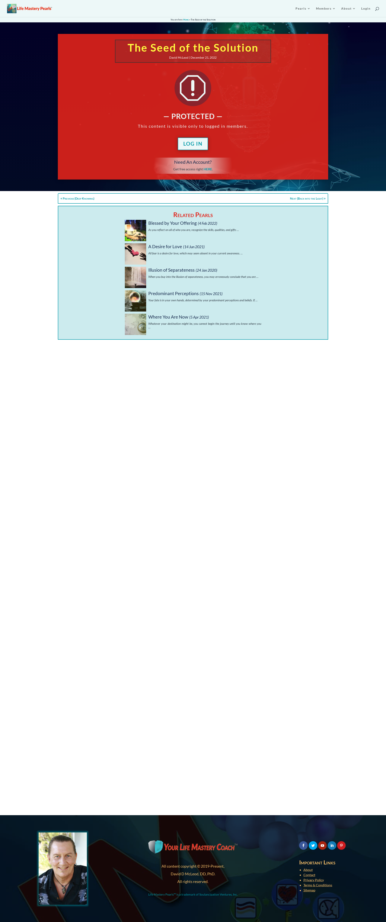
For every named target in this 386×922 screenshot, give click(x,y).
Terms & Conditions (317, 885)
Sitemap (309, 890)
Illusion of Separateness (171, 270)
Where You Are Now (168, 316)
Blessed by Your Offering (172, 223)
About (308, 870)
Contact (309, 875)
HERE (208, 169)
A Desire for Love (165, 246)
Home (186, 19)
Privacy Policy (313, 880)
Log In (192, 144)
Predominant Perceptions (173, 293)
